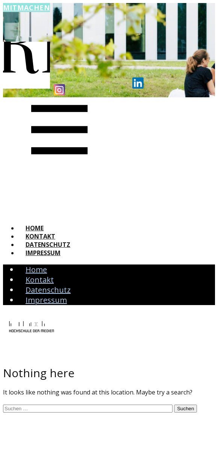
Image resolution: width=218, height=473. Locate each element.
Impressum (43, 253)
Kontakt (40, 236)
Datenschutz (48, 244)
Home (35, 228)
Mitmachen (26, 7)
